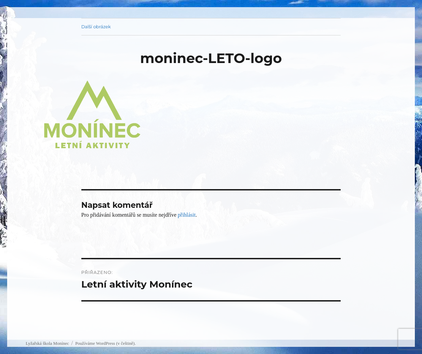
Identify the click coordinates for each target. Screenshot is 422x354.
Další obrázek (96, 26)
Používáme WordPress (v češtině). (105, 343)
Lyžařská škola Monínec (47, 343)
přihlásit (186, 215)
